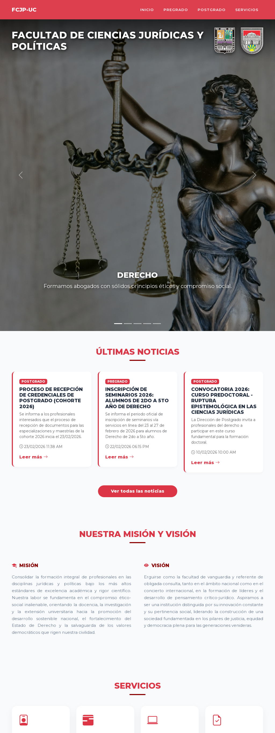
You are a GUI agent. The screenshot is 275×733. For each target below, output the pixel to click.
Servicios (246, 10)
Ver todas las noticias (137, 491)
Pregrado (176, 10)
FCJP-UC (24, 9)
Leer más (33, 457)
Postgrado (212, 10)
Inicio (147, 10)
